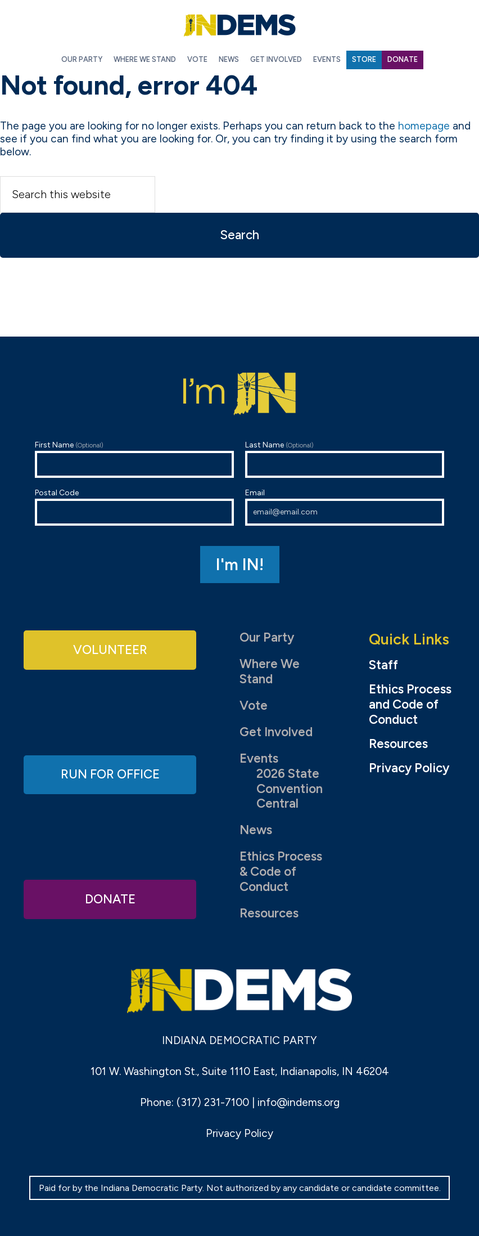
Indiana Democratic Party (239, 25)
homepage (424, 125)
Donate (110, 899)
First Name (134, 459)
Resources (269, 913)
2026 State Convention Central (289, 789)
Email (344, 507)
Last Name (344, 459)
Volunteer (110, 649)
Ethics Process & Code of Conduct (280, 871)
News (255, 830)
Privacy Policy (409, 768)
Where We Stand (269, 671)
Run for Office (110, 774)
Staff (383, 665)
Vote (253, 705)
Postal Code (134, 507)
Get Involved (276, 732)
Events (258, 758)
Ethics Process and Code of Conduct (410, 704)
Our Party (266, 637)
